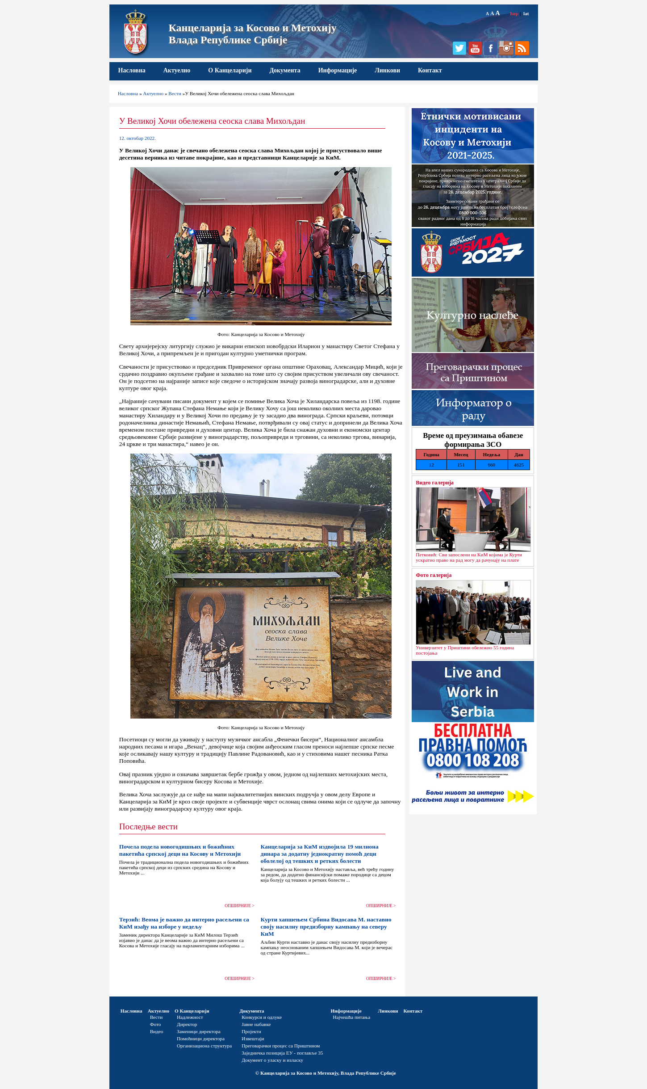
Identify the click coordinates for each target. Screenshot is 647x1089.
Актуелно (177, 70)
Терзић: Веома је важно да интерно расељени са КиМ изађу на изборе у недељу (184, 923)
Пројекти (251, 1031)
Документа (284, 70)
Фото (155, 1024)
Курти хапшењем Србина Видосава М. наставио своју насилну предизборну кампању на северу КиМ (325, 926)
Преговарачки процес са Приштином (281, 1045)
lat (526, 13)
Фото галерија (433, 575)
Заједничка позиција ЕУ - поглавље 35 (282, 1052)
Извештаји (253, 1038)
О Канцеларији (229, 70)
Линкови (387, 70)
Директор (187, 1024)
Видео (156, 1031)
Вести (174, 93)
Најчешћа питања (351, 1017)
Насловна (132, 70)
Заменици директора (199, 1031)
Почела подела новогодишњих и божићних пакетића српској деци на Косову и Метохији (180, 850)
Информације (337, 70)
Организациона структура (204, 1045)
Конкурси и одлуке (262, 1017)
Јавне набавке (256, 1024)
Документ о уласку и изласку (272, 1060)
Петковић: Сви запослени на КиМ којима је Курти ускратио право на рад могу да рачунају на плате (469, 557)
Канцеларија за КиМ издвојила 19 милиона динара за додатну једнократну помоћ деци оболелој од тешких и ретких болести (319, 853)
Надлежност (190, 1017)
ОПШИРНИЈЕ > (240, 906)
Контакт (430, 70)
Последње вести (148, 826)
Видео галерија (435, 482)
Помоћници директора (201, 1038)
